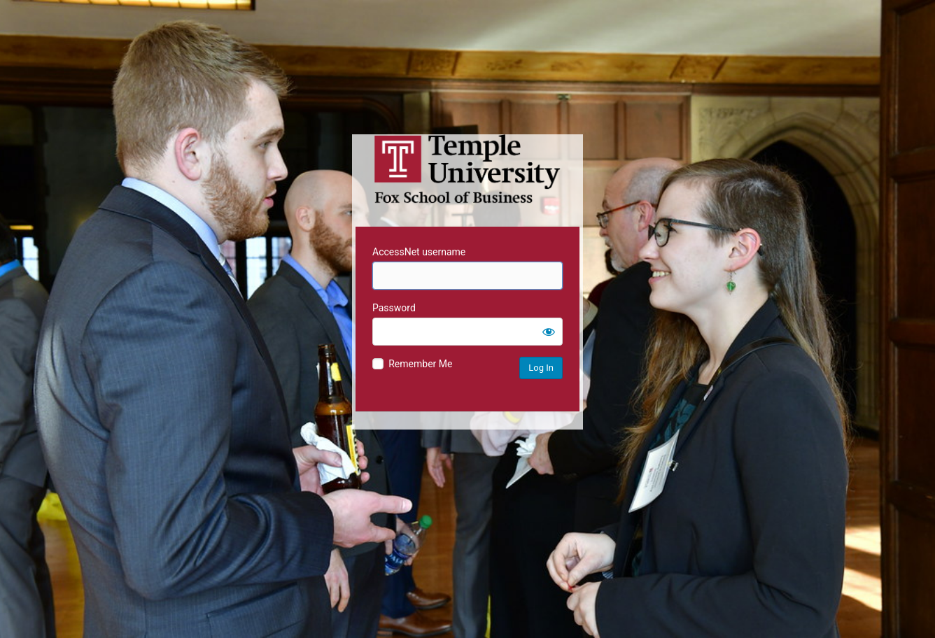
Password (394, 307)
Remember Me (420, 363)
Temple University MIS (467, 169)
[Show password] (549, 332)
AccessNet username (418, 251)
